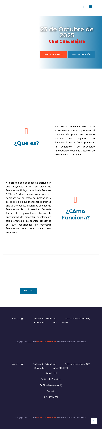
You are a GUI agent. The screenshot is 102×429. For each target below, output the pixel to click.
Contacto (39, 322)
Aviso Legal (18, 318)
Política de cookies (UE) (77, 318)
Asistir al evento (53, 54)
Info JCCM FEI (60, 322)
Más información (81, 54)
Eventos (28, 291)
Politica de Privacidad (44, 318)
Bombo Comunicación (46, 341)
